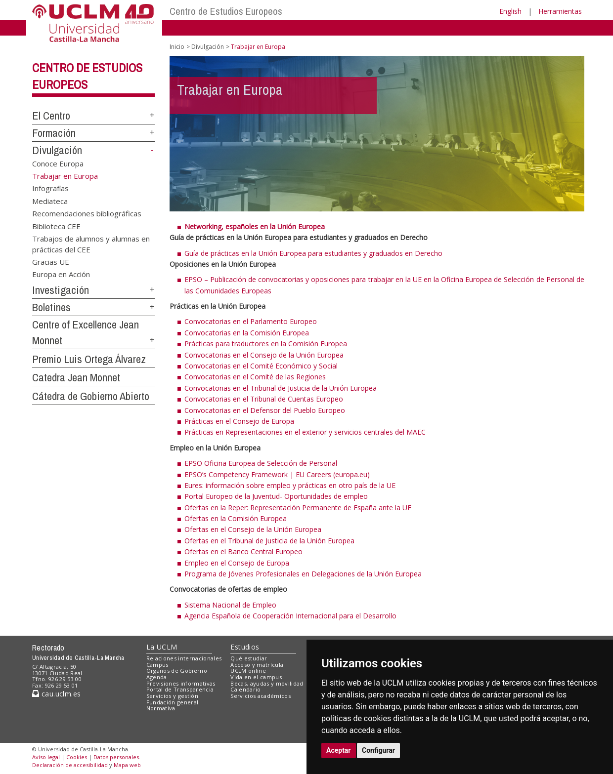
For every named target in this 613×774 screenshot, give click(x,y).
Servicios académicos (260, 695)
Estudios (244, 647)
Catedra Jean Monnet (76, 377)
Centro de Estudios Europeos (226, 11)
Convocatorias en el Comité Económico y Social (261, 365)
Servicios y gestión (172, 695)
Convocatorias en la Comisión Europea (246, 332)
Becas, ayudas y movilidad (266, 683)
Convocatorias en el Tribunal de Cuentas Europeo (263, 399)
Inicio (177, 46)
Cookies (76, 757)
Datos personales (116, 757)
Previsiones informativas (181, 683)
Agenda (156, 677)
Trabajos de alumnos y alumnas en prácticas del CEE (91, 244)
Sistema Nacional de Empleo (230, 605)
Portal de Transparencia (180, 689)
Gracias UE (50, 262)
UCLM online (248, 670)
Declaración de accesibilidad (70, 765)
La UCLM (161, 647)
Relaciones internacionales (184, 658)
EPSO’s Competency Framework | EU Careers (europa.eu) (277, 474)
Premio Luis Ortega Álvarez (89, 359)
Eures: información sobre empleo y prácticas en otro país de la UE (289, 485)
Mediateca (50, 200)
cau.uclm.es (56, 693)
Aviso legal (46, 757)
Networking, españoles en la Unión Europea (254, 226)
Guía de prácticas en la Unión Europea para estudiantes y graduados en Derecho (313, 253)
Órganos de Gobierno (176, 670)
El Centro (51, 115)
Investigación (60, 290)
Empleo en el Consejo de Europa (236, 563)
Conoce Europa (58, 163)
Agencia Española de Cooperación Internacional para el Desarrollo (290, 615)
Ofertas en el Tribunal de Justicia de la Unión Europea (269, 540)
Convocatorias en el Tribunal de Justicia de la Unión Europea (280, 388)
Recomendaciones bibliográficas (86, 213)
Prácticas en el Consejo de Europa (239, 421)
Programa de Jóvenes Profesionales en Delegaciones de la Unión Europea (303, 573)
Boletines (51, 307)
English (510, 11)
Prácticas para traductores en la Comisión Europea (265, 343)
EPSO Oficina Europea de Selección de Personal (260, 463)
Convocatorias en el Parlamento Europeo (250, 321)
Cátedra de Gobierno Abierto (90, 396)
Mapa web (127, 765)
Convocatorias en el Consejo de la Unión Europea (264, 355)
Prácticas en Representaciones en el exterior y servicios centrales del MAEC (305, 432)
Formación (54, 132)
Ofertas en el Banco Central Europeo (243, 551)
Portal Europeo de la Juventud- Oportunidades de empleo (276, 496)
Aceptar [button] (338, 750)
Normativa (160, 708)
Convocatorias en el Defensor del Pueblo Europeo (264, 410)
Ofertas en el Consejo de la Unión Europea (252, 529)
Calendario (245, 689)
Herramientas (560, 11)
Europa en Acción (61, 274)
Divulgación (57, 150)
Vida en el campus (256, 677)
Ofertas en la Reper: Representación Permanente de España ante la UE (297, 507)
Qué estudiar (248, 658)
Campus (157, 664)
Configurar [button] (378, 750)
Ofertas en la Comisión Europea (235, 518)
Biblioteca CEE (56, 226)
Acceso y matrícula (256, 664)
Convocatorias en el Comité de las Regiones (255, 376)
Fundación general (172, 702)
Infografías (50, 188)
